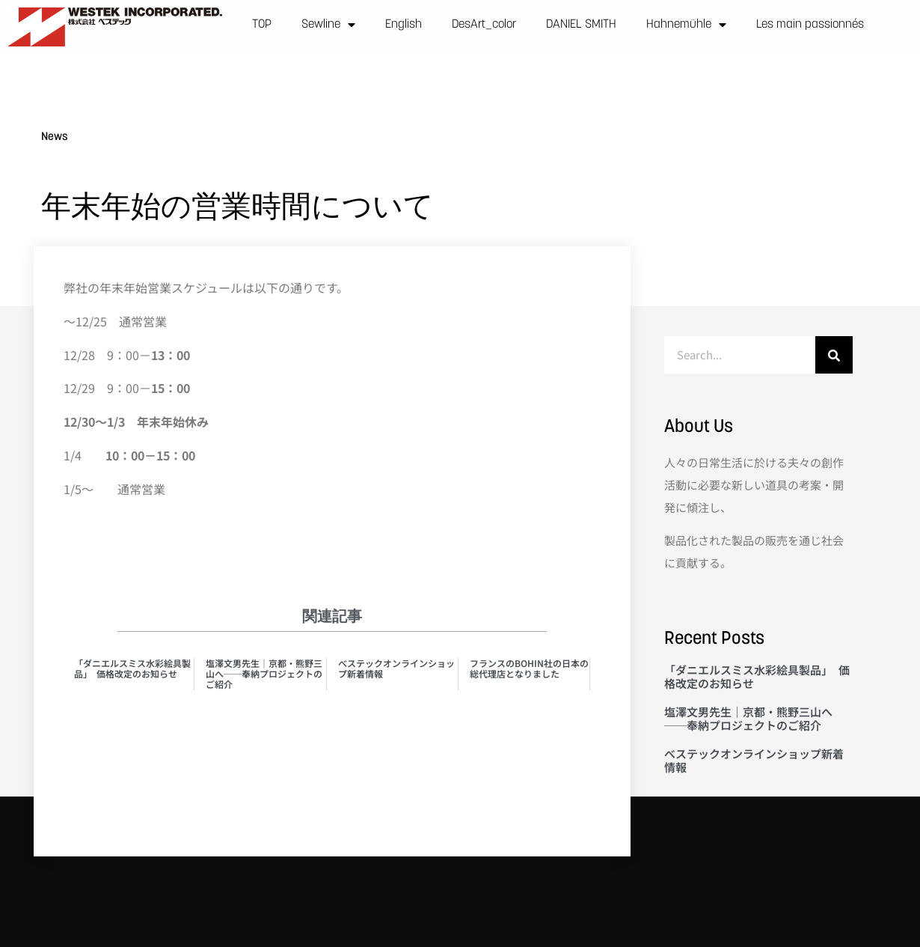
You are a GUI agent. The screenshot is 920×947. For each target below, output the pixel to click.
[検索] (834, 355)
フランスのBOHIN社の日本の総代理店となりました (529, 668)
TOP (262, 25)
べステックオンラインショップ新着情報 (396, 668)
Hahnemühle (686, 24)
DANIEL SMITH (581, 25)
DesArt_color (484, 25)
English (403, 25)
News (54, 137)
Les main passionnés (810, 25)
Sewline (328, 24)
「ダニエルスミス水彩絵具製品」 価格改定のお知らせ (132, 668)
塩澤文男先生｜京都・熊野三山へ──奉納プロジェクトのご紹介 (264, 674)
